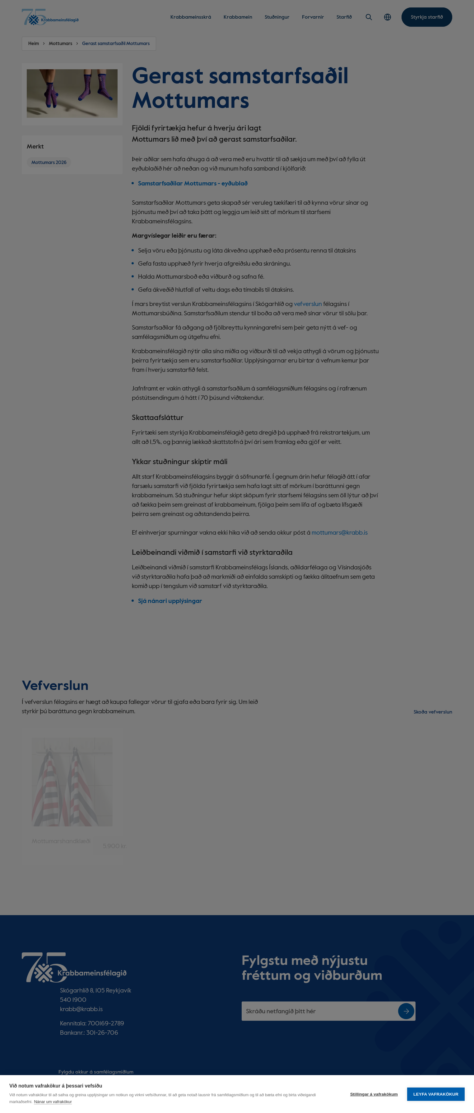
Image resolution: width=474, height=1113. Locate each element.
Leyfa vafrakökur (435, 1094)
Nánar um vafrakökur (53, 1101)
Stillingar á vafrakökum (374, 1094)
